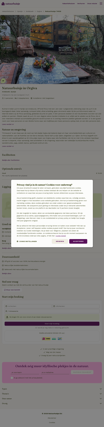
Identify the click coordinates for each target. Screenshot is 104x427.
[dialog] (52, 213)
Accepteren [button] (78, 241)
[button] (27, 241)
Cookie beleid (61, 236)
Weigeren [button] (60, 241)
